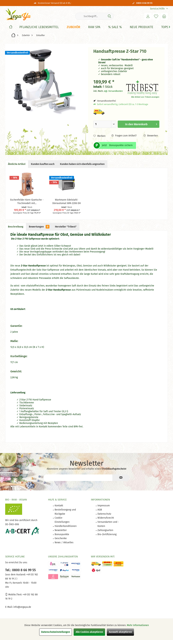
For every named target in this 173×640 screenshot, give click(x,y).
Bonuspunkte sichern (121, 145)
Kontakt (59, 505)
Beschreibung (15, 226)
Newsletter (61, 530)
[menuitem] (157, 9)
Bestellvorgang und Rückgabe (65, 511)
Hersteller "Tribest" (66, 226)
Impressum (103, 505)
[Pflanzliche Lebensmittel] (39, 27)
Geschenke (61, 538)
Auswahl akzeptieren (120, 632)
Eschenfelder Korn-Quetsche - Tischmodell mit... (27, 201)
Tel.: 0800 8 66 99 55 (20, 570)
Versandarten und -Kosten (108, 524)
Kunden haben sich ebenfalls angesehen (82, 164)
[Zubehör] (73, 27)
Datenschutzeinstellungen (55, 632)
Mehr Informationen (138, 625)
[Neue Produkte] (141, 27)
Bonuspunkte (62, 534)
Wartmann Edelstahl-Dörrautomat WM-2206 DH (66, 201)
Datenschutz (104, 513)
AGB (99, 509)
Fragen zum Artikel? (124, 135)
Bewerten (150, 135)
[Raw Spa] (94, 27)
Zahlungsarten (105, 530)
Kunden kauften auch (42, 164)
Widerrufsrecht (105, 517)
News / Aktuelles (64, 542)
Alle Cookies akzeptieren (89, 632)
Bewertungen (39, 227)
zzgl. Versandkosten (113, 91)
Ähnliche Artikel (16, 164)
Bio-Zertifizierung (106, 534)
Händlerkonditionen (66, 526)
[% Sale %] (115, 27)
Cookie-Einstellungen (62, 519)
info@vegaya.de (22, 607)
